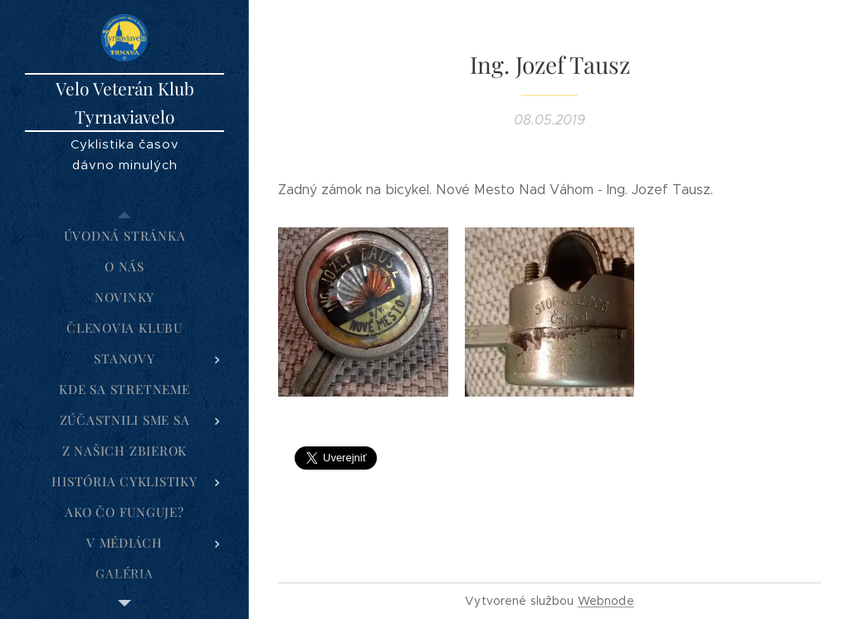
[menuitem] (124, 236)
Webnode (606, 600)
